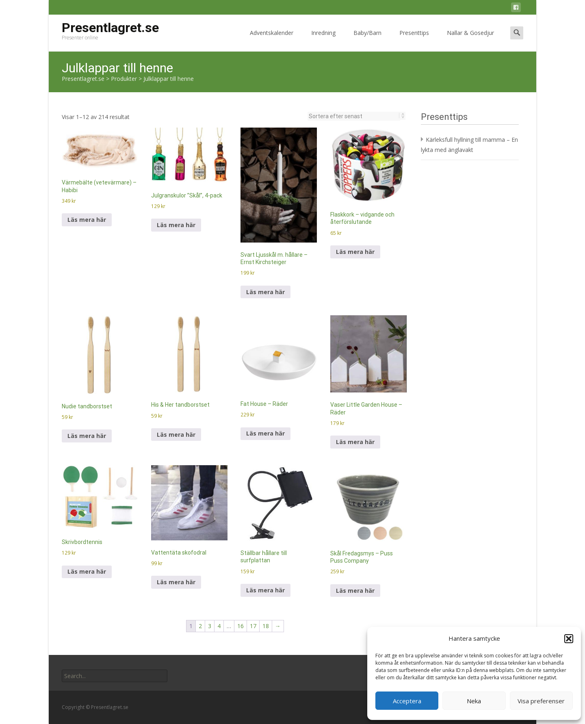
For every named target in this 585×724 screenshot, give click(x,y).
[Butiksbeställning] (354, 116)
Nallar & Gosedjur (470, 40)
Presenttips (414, 40)
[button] (569, 639)
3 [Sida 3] (209, 626)
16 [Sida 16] (240, 626)
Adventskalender (271, 40)
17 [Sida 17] (253, 626)
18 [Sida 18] (265, 626)
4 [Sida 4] (219, 626)
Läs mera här (86, 219)
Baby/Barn (367, 40)
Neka (474, 701)
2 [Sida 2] (200, 626)
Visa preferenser (541, 701)
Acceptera (407, 701)
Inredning (323, 40)
